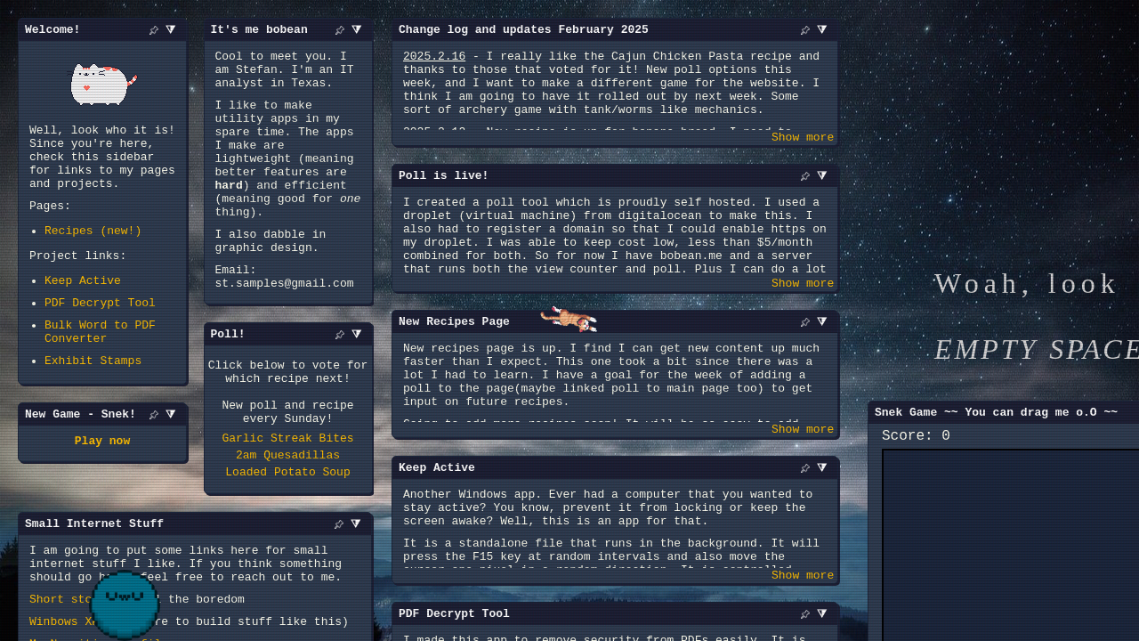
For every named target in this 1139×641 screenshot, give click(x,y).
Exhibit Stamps (92, 397)
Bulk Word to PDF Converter (100, 364)
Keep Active (82, 306)
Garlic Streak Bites (287, 501)
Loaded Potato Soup (287, 540)
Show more (802, 142)
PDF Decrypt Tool (100, 331)
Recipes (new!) (92, 251)
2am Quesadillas (288, 521)
